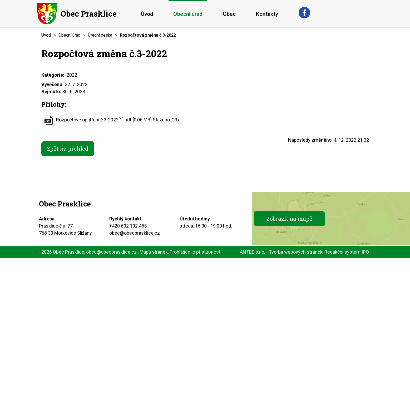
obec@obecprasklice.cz (134, 234)
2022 (72, 75)
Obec (229, 14)
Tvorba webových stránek (296, 253)
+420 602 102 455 (128, 227)
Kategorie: (52, 75)
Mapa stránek (154, 253)
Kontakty (267, 14)
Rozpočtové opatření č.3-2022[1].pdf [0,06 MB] (104, 119)
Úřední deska (100, 35)
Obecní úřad (187, 14)
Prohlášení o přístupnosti (195, 253)
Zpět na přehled (70, 149)
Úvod (147, 14)
